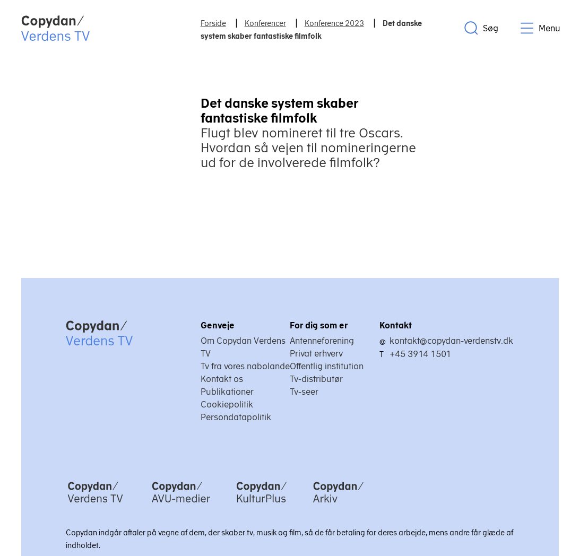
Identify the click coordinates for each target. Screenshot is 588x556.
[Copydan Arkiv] (338, 503)
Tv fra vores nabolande (245, 366)
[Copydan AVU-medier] (181, 503)
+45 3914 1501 (420, 354)
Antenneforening (322, 340)
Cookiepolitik (227, 404)
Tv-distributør (316, 379)
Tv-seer (304, 391)
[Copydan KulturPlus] (262, 503)
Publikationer (227, 391)
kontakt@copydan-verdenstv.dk (451, 340)
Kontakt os (222, 379)
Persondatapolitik (236, 417)
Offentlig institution (327, 366)
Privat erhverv (316, 353)
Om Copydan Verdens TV (243, 347)
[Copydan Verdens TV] (95, 503)
